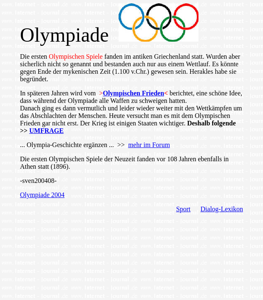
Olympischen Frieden (133, 93)
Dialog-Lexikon (222, 208)
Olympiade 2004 (42, 194)
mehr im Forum (149, 144)
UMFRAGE (46, 130)
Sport (183, 208)
